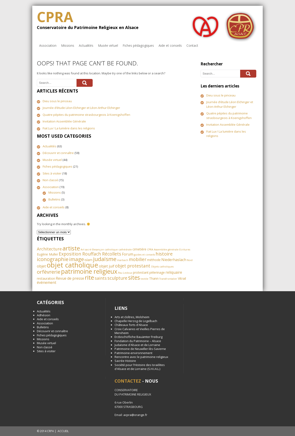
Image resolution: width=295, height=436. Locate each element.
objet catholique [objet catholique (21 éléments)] (72, 265)
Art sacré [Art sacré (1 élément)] (86, 249)
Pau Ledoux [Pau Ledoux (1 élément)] (125, 272)
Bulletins (54, 199)
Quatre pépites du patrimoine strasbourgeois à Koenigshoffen (86, 115)
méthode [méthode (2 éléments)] (154, 260)
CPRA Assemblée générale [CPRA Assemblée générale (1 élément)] (163, 249)
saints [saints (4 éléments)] (101, 278)
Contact (192, 45)
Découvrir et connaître (58, 153)
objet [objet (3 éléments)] (41, 266)
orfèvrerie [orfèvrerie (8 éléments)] (48, 271)
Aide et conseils (170, 45)
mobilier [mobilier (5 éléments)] (137, 259)
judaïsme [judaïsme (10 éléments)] (104, 259)
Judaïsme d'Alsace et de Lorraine (137, 345)
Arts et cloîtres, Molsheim (132, 317)
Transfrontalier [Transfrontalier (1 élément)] (168, 278)
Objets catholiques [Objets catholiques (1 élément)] (162, 266)
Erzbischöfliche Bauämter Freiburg (138, 337)
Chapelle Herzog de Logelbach (136, 321)
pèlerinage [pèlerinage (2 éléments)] (157, 272)
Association (47, 45)
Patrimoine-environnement (133, 353)
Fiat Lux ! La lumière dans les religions (69, 128)
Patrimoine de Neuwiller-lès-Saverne (140, 349)
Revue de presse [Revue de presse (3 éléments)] (70, 278)
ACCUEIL (63, 431)
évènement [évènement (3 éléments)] (46, 282)
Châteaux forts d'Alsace (131, 325)
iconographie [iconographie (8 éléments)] (52, 259)
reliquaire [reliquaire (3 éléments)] (173, 272)
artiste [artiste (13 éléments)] (71, 248)
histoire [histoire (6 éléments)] (164, 253)
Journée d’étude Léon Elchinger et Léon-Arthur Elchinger (81, 108)
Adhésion (43, 315)
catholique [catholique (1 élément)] (111, 249)
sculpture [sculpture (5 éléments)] (117, 278)
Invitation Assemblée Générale (64, 121)
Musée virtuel (108, 45)
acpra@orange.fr (135, 415)
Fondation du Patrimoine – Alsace (138, 341)
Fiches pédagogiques (138, 45)
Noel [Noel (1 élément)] (190, 260)
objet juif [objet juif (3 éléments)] (106, 266)
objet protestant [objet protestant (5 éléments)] (132, 266)
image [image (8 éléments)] (76, 259)
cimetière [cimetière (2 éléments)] (139, 249)
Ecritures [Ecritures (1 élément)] (184, 249)
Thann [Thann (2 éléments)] (154, 278)
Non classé (50, 180)
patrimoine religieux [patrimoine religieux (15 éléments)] (89, 271)
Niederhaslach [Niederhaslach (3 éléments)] (173, 259)
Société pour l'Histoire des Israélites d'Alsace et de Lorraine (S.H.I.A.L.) (140, 367)
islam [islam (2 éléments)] (88, 260)
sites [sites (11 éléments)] (134, 277)
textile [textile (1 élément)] (144, 278)
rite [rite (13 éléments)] (89, 277)
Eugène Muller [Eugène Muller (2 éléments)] (47, 254)
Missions (67, 45)
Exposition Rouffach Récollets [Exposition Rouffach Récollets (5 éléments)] (90, 254)
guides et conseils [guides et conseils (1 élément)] (144, 254)
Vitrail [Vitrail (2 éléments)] (182, 278)
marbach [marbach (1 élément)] (122, 260)
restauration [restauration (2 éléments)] (46, 278)
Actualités (86, 45)
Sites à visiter (52, 173)
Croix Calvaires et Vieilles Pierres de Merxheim (140, 331)
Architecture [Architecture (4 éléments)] (49, 249)
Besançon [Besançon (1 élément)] (98, 249)
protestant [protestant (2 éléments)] (141, 272)
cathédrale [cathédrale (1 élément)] (125, 249)
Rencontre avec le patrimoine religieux (141, 357)
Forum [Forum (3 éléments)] (127, 254)
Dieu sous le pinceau (57, 101)
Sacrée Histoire (125, 361)
